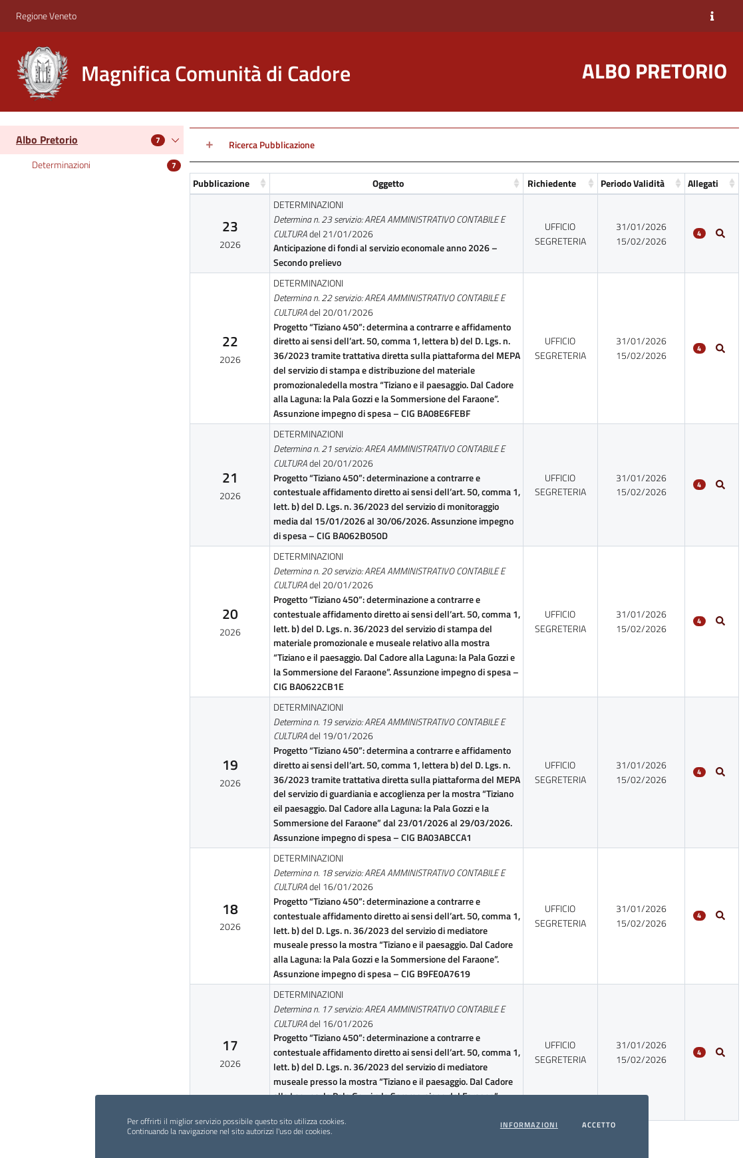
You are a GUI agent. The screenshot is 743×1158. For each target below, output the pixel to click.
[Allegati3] (720, 622)
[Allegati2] (720, 485)
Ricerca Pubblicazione (272, 145)
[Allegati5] (720, 916)
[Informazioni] (712, 16)
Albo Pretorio (47, 140)
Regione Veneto (46, 16)
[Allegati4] (720, 772)
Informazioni (529, 1125)
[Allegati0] (720, 233)
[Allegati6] (720, 1052)
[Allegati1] (720, 348)
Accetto (599, 1125)
